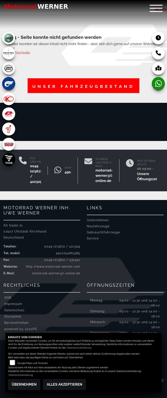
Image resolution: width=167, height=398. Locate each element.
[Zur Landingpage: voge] (8, 159)
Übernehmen (24, 384)
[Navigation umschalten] (156, 8)
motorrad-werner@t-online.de (104, 175)
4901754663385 (68, 253)
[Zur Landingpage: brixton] (8, 53)
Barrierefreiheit (16, 322)
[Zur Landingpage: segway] (8, 129)
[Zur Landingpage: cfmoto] (8, 68)
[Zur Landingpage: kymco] (8, 98)
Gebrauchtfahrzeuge (103, 232)
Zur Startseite (19, 53)
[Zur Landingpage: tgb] (8, 144)
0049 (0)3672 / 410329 (62, 246)
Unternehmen (98, 220)
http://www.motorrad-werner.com (53, 266)
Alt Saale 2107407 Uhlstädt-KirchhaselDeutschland (25, 231)
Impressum (13, 304)
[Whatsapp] (57, 170)
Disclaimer (13, 316)
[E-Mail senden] (88, 170)
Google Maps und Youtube (32, 363)
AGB (7, 297)
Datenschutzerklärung (79, 347)
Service (93, 238)
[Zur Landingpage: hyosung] (8, 83)
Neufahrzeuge (98, 226)
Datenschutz (14, 310)
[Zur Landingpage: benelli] (8, 37)
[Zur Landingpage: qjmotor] (8, 113)
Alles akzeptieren (64, 384)
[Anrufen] (23, 170)
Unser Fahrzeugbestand (83, 86)
